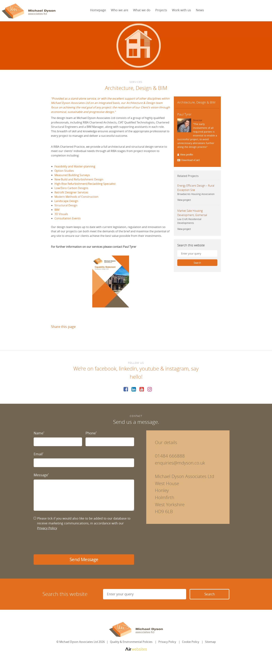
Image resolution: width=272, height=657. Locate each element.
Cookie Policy (190, 642)
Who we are (119, 10)
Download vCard (188, 160)
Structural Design (65, 205)
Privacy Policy (47, 528)
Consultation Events (67, 218)
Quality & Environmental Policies (131, 642)
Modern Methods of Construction (76, 197)
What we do (141, 10)
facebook (105, 368)
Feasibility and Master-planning (74, 166)
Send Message (84, 559)
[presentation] (60, 542)
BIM (56, 210)
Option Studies (64, 171)
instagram (177, 368)
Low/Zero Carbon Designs (71, 188)
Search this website (191, 245)
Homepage (98, 10)
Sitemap (210, 642)
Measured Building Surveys (72, 175)
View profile (185, 154)
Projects (161, 10)
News (200, 10)
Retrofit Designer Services (71, 192)
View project (184, 200)
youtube (149, 368)
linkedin (128, 368)
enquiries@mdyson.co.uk (180, 463)
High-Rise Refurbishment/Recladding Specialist (85, 184)
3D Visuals (61, 214)
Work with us (181, 10)
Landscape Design (66, 201)
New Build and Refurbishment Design (78, 179)
